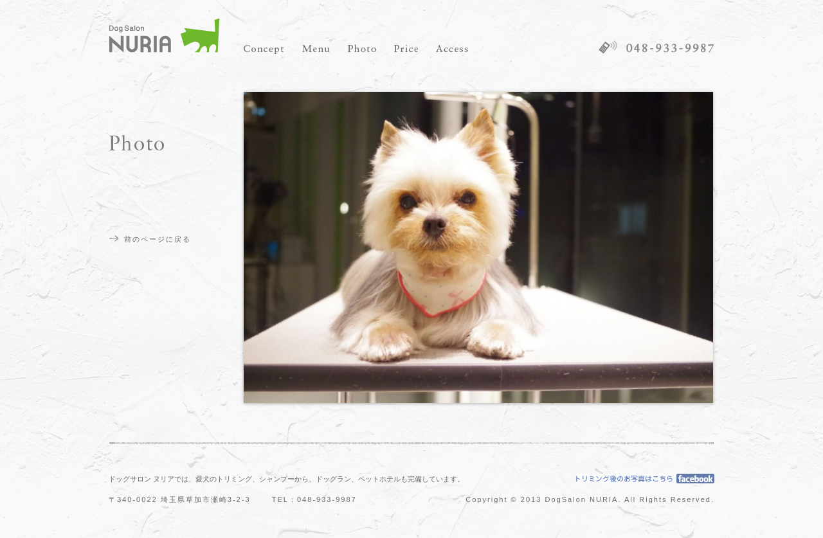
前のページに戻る (157, 239)
